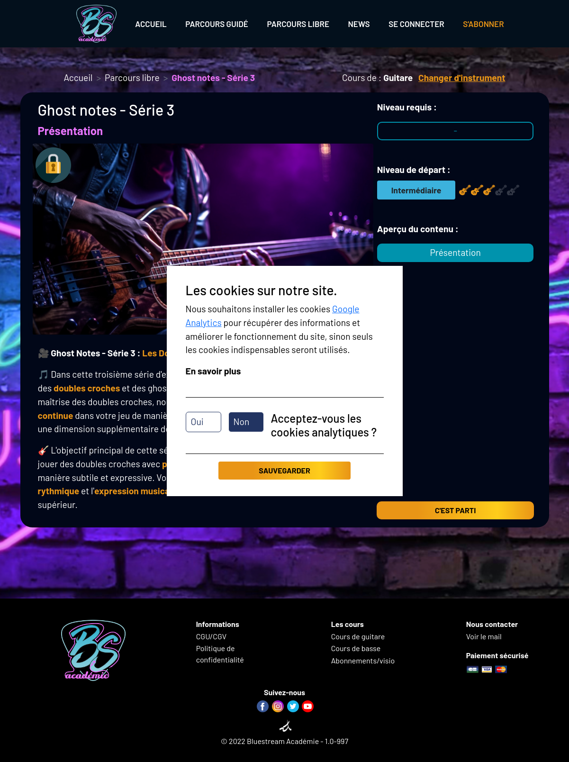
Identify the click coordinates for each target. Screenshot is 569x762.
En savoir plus (213, 370)
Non (242, 421)
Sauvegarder (284, 470)
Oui (197, 421)
